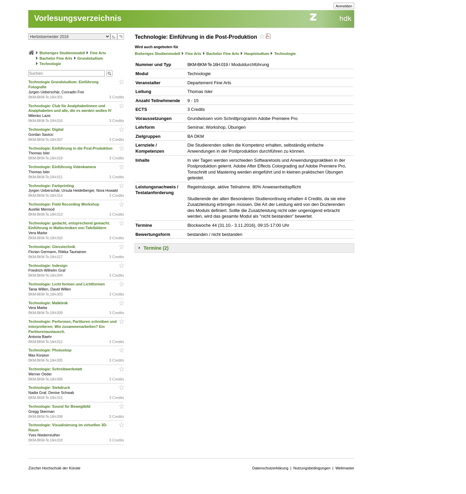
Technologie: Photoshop (50, 350)
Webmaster (344, 468)
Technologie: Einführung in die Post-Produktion (70, 148)
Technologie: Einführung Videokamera (62, 167)
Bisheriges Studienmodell (62, 53)
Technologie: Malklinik (48, 303)
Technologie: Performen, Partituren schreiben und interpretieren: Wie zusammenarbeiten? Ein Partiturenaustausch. (72, 326)
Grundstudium (90, 58)
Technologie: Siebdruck (49, 387)
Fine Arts (98, 53)
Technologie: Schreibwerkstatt (55, 369)
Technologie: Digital (46, 129)
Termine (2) (155, 248)
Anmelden (344, 6)
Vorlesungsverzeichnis (78, 18)
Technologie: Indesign (48, 266)
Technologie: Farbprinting (51, 186)
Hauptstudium (256, 54)
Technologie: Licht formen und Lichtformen (67, 284)
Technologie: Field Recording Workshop (64, 204)
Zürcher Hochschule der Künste (54, 468)
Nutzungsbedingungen (311, 468)
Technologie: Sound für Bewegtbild (59, 406)
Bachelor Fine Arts (55, 58)
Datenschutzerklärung (270, 468)
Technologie (50, 64)
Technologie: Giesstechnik (52, 247)
